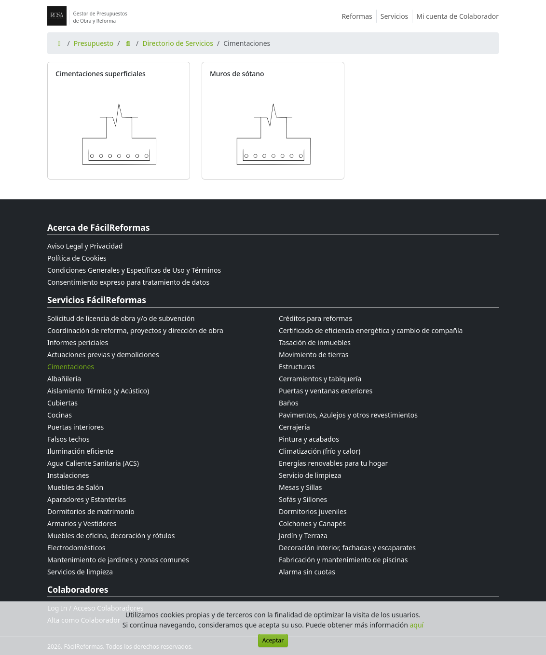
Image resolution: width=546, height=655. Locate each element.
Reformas (358, 16)
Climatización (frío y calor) (319, 451)
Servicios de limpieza (80, 571)
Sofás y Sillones (303, 499)
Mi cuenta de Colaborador (457, 16)
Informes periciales (77, 342)
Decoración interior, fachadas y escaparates (347, 547)
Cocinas (59, 414)
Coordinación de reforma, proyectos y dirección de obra (135, 330)
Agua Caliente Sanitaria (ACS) (93, 463)
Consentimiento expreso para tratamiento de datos (128, 282)
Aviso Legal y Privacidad (85, 246)
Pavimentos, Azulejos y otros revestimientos (348, 414)
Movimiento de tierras (314, 354)
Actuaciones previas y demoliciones (103, 354)
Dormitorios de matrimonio (91, 511)
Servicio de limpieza (310, 475)
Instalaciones (68, 475)
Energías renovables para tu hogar (333, 463)
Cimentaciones (70, 366)
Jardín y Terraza (303, 535)
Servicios (397, 16)
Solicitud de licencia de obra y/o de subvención (121, 318)
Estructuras (296, 366)
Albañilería (64, 378)
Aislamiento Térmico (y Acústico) (98, 390)
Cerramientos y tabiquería (320, 378)
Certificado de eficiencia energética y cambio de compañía (371, 330)
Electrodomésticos (76, 547)
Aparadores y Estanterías (86, 499)
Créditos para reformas (315, 318)
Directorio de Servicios (177, 43)
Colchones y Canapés (312, 523)
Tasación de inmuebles (315, 342)
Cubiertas (62, 402)
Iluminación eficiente (80, 451)
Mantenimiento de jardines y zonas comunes (118, 559)
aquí (417, 624)
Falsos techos (68, 439)
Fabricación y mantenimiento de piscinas (343, 559)
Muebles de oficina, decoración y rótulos (111, 535)
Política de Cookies (77, 258)
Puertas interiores (75, 427)
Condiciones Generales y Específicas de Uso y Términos (134, 270)
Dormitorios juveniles (313, 511)
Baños (289, 402)
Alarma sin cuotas (307, 571)
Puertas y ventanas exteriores (325, 390)
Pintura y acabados (309, 439)
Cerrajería (294, 427)
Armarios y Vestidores (81, 523)
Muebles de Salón (75, 487)
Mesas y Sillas (300, 487)
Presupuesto (94, 43)
